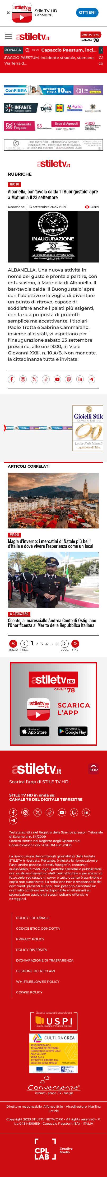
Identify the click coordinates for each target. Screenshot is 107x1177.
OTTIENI (87, 12)
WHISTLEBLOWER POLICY (37, 982)
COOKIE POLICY (29, 992)
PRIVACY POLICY (30, 939)
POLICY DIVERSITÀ (31, 950)
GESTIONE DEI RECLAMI (35, 971)
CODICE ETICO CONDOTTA (38, 928)
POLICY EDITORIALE (32, 918)
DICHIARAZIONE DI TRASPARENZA (44, 960)
